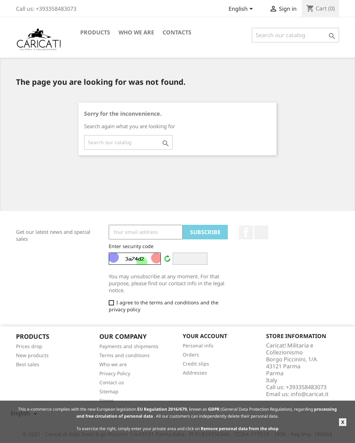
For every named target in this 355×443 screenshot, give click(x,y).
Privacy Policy (114, 373)
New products (32, 355)
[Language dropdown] (242, 9)
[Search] (295, 35)
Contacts (177, 32)
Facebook (246, 232)
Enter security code (131, 246)
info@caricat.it (310, 394)
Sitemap (108, 391)
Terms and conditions (124, 355)
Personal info (198, 345)
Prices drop (29, 346)
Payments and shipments (128, 346)
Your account (205, 336)
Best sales (27, 364)
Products (95, 32)
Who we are (136, 32)
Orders (191, 354)
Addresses (195, 372)
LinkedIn (261, 232)
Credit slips (196, 363)
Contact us (111, 382)
